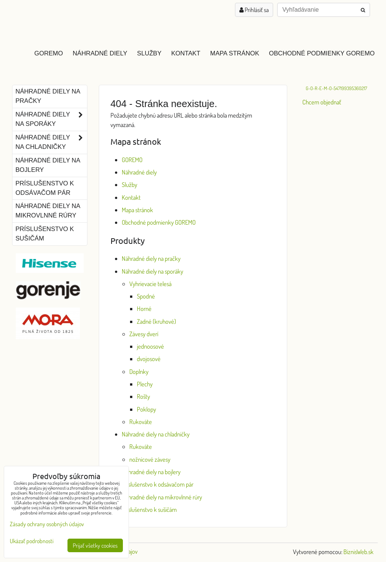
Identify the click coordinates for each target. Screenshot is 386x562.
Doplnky (139, 371)
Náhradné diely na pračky (151, 258)
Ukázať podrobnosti (32, 541)
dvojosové (149, 359)
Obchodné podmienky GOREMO (322, 53)
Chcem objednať (321, 102)
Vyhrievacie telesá (150, 284)
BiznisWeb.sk (358, 552)
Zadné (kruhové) (156, 321)
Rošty (143, 396)
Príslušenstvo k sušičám (149, 509)
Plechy (145, 384)
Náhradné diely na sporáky (152, 271)
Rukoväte (140, 422)
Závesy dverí (143, 334)
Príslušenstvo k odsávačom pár (157, 484)
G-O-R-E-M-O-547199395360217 (336, 88)
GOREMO (48, 53)
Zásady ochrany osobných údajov (47, 524)
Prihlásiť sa (254, 10)
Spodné (146, 296)
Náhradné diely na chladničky (156, 434)
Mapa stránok (234, 53)
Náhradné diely (100, 53)
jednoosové (150, 346)
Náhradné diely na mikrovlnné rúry (162, 497)
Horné (144, 308)
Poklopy (146, 409)
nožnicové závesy (149, 459)
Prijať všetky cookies (95, 545)
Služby (149, 53)
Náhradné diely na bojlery (151, 472)
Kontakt (185, 53)
